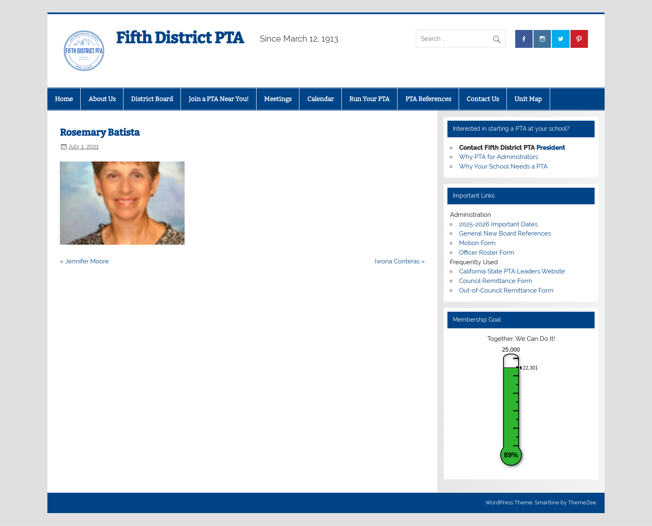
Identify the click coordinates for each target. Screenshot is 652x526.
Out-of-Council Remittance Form (506, 290)
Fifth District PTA (180, 37)
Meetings (277, 99)
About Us (102, 99)
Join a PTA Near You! (219, 99)
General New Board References (505, 233)
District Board (152, 99)
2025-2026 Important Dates (498, 224)
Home (64, 99)
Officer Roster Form (486, 252)
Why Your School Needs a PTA (503, 166)
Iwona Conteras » (400, 261)
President (550, 147)
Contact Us (483, 99)
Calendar (320, 99)
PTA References (428, 99)
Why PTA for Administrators (498, 157)
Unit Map (528, 99)
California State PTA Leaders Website (512, 271)
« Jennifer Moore (84, 261)
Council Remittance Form (495, 281)
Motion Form (477, 243)
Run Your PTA (369, 99)
